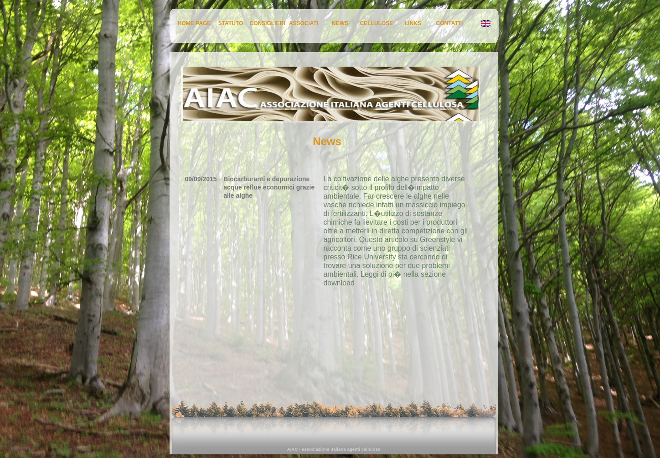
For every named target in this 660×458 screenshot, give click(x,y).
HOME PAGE (194, 23)
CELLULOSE (376, 23)
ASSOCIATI (303, 23)
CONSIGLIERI (267, 23)
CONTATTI (449, 23)
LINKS (413, 23)
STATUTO (230, 23)
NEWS (340, 23)
